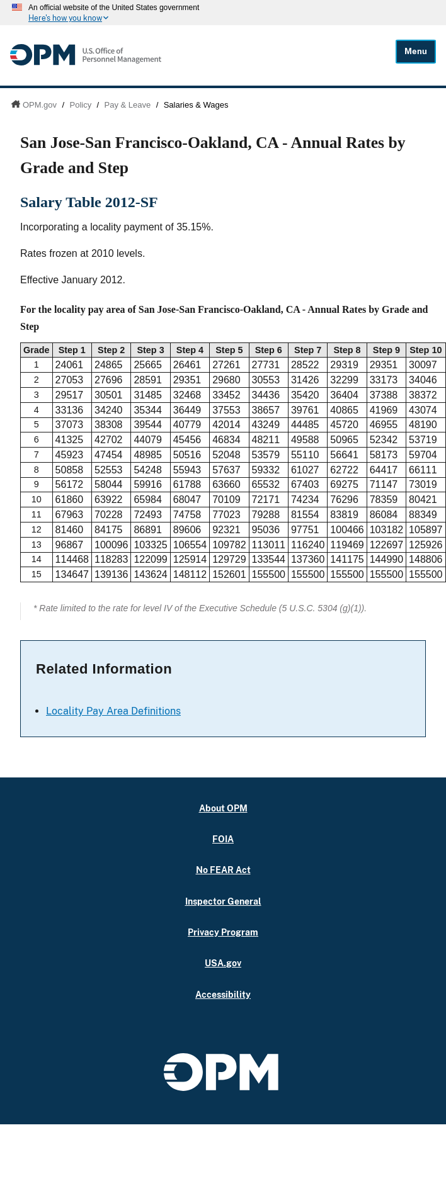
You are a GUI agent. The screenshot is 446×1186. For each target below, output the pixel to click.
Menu (415, 51)
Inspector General (223, 901)
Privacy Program (223, 932)
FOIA (223, 838)
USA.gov (223, 962)
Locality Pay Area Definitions (113, 711)
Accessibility (223, 994)
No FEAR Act (223, 869)
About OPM (223, 808)
